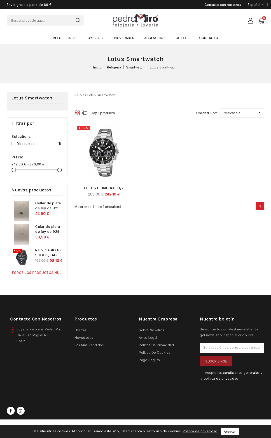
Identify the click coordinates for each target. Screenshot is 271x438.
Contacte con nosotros (223, 5)
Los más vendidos (89, 345)
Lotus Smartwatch (31, 98)
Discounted (39, 144)
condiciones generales (241, 372)
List (84, 113)
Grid (77, 113)
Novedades (84, 337)
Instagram (21, 411)
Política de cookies (154, 352)
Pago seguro (149, 360)
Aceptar (230, 431)
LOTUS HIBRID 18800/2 (104, 188)
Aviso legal (148, 337)
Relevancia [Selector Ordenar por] (242, 112)
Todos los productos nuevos (37, 273)
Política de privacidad (156, 345)
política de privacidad (221, 378)
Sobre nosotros (151, 330)
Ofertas (80, 330)
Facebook (11, 411)
